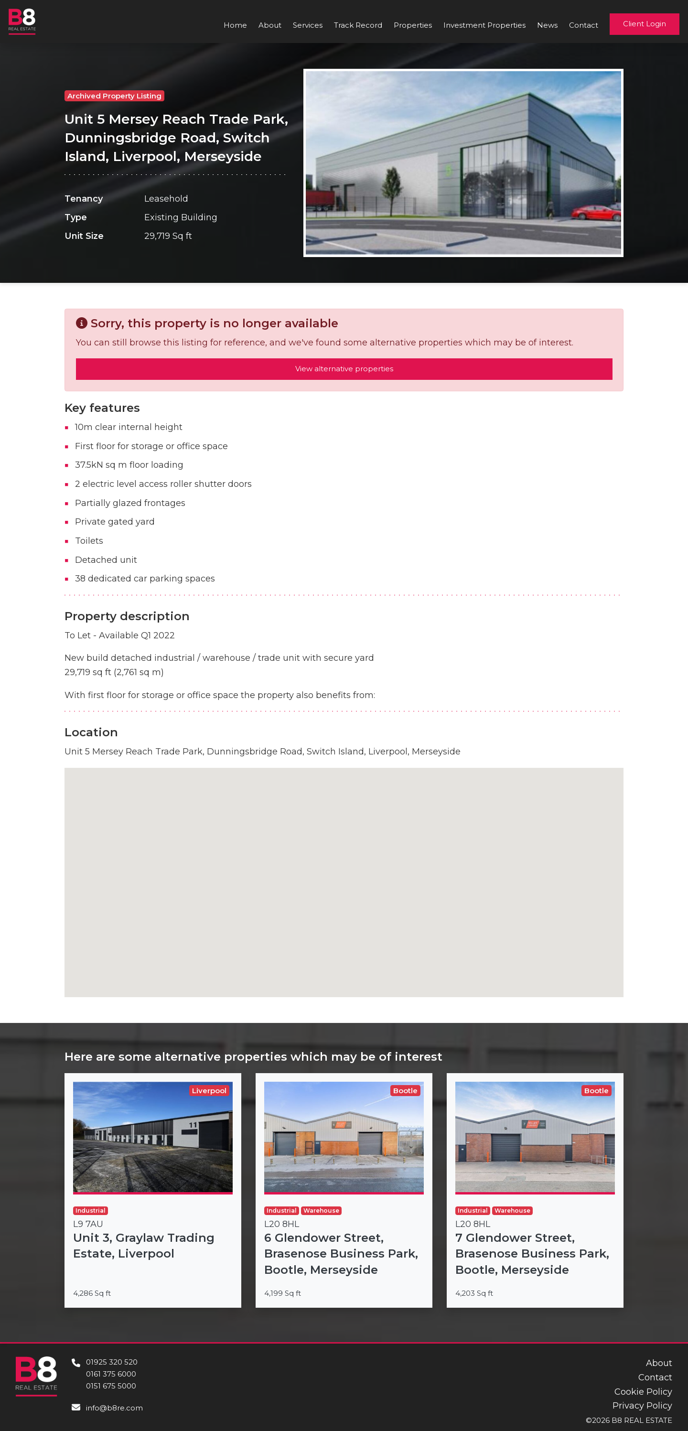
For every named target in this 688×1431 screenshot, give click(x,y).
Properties (413, 25)
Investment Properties (484, 25)
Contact (583, 25)
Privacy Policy (642, 1405)
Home (235, 25)
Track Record (358, 25)
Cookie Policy (643, 1392)
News (547, 25)
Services (307, 25)
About (269, 25)
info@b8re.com (114, 1407)
